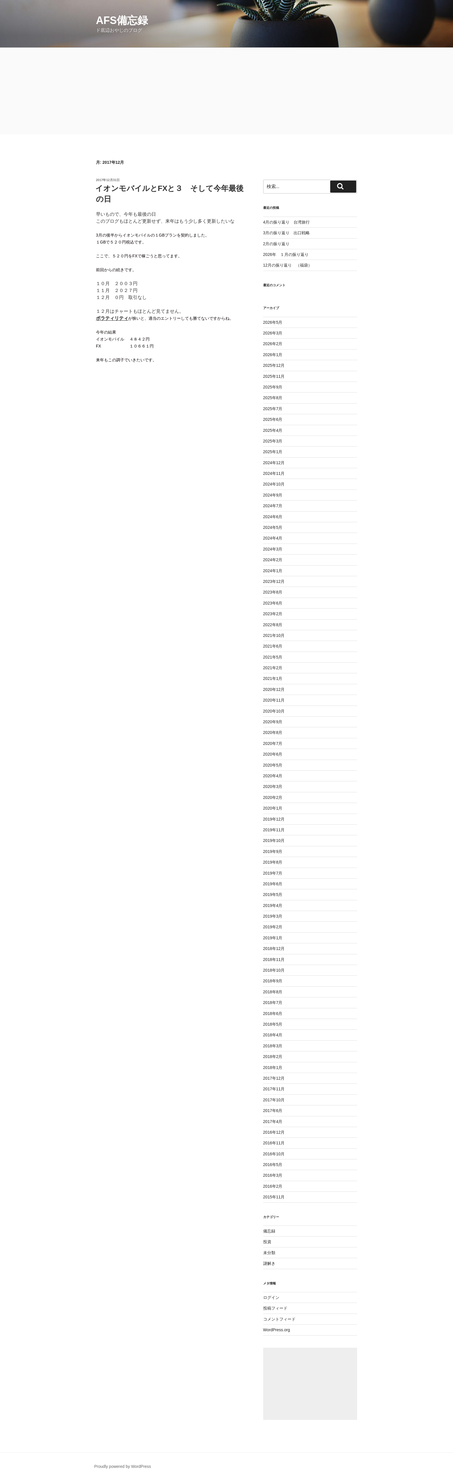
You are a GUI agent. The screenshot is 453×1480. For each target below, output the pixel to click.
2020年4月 (273, 776)
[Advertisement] (226, 91)
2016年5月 (273, 1164)
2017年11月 (274, 1089)
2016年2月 (273, 1186)
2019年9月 (273, 851)
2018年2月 (273, 1056)
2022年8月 (273, 624)
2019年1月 (273, 938)
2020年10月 (274, 711)
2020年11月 (274, 700)
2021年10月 (274, 635)
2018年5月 (273, 1024)
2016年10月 (274, 1154)
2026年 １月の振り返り (286, 254)
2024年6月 (273, 516)
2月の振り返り (276, 243)
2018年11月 (274, 959)
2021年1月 (273, 678)
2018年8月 (273, 992)
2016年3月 (273, 1175)
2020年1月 (273, 808)
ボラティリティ (112, 318)
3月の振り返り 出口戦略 (286, 232)
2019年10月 (274, 840)
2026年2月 (273, 343)
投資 (267, 1241)
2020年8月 (273, 732)
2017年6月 (273, 1110)
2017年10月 (274, 1100)
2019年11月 (274, 830)
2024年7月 (273, 505)
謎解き (269, 1263)
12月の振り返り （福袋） (287, 265)
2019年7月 (273, 873)
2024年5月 (273, 527)
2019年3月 (273, 916)
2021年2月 (273, 667)
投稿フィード (275, 1308)
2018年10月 (274, 970)
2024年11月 (274, 473)
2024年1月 (273, 570)
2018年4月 (273, 1035)
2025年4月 (273, 430)
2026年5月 (273, 322)
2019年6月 (273, 884)
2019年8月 (273, 862)
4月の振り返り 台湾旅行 (286, 222)
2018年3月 (273, 1046)
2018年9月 (273, 981)
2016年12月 (274, 1132)
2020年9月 (273, 721)
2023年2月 (273, 613)
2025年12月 (274, 365)
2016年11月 (274, 1143)
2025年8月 (273, 397)
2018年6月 (273, 1013)
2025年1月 (273, 451)
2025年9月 (273, 387)
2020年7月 (273, 743)
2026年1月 (273, 354)
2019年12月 (274, 819)
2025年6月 (273, 419)
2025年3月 (273, 441)
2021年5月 (273, 657)
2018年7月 (273, 1002)
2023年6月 (273, 603)
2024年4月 (273, 538)
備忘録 (269, 1231)
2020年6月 (273, 754)
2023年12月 (274, 581)
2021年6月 (273, 646)
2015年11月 (274, 1197)
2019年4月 (273, 905)
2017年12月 (274, 1078)
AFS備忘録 (122, 20)
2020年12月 (274, 689)
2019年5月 (273, 894)
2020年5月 (273, 765)
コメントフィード (279, 1319)
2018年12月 (274, 948)
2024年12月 (274, 462)
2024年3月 (273, 549)
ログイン (271, 1297)
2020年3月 (273, 786)
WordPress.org (276, 1329)
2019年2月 (273, 927)
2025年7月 (273, 408)
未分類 (269, 1252)
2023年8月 (273, 592)
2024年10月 (274, 484)
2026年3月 (273, 333)
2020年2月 (273, 797)
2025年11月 (274, 376)
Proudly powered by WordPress (122, 1466)
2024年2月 (273, 559)
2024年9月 (273, 495)
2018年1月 (273, 1067)
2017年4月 (273, 1121)
